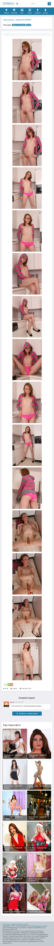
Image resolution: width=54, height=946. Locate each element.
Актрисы (45, 11)
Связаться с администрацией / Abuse (15, 924)
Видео (30, 11)
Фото (22, 11)
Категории (14, 11)
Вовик (12, 702)
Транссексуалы (19, 25)
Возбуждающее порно (39, 926)
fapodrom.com (9, 3)
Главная (6, 11)
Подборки (37, 11)
